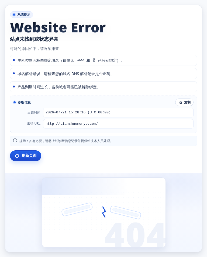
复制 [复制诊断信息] (184, 102)
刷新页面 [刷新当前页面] (26, 155)
